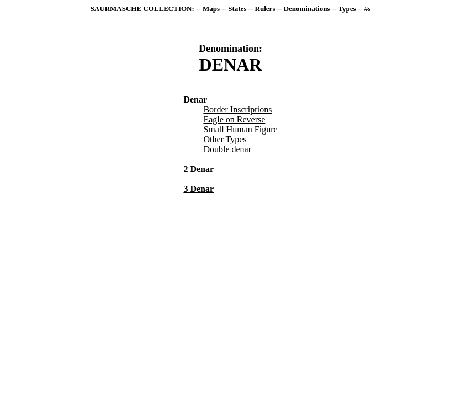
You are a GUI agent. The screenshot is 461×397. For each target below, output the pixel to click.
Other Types (224, 139)
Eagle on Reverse (234, 119)
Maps (211, 8)
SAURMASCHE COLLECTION (141, 8)
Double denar (227, 149)
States (237, 8)
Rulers (265, 8)
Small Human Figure (240, 129)
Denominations (307, 8)
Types (347, 8)
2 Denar (198, 169)
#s (367, 8)
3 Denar (198, 189)
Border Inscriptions (237, 109)
